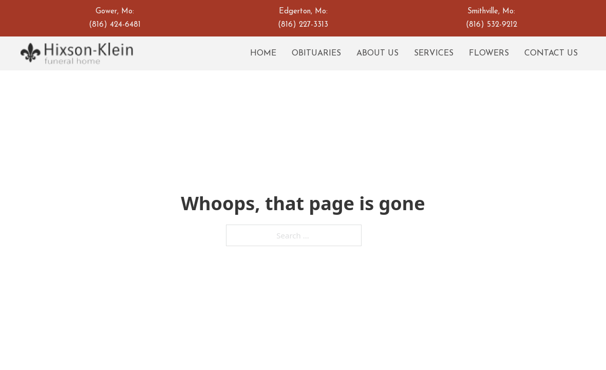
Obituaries (316, 53)
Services (433, 53)
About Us (377, 53)
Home (263, 53)
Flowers (489, 53)
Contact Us (551, 53)
